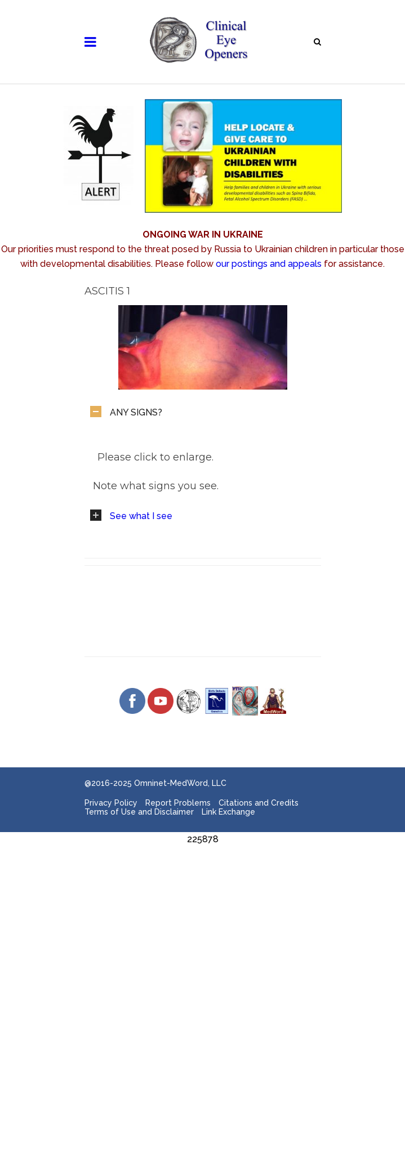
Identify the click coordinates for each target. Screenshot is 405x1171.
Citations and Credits (259, 802)
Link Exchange (228, 811)
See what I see (141, 516)
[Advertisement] (202, 925)
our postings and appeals (269, 263)
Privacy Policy (110, 802)
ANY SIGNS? (136, 412)
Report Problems (178, 802)
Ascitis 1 (107, 291)
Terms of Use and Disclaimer (139, 811)
